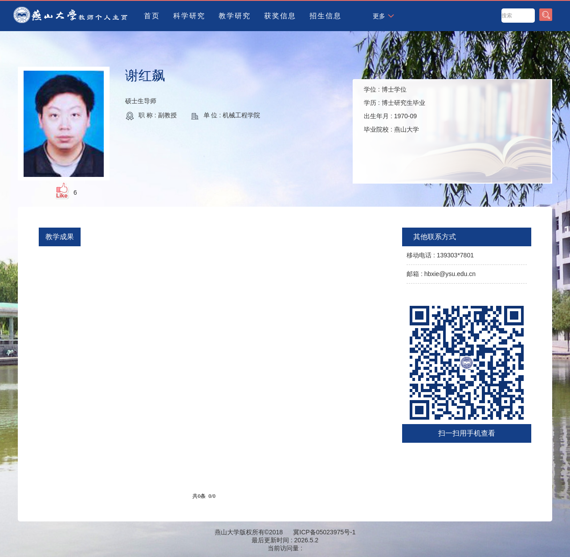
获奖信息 (280, 16)
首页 (152, 16)
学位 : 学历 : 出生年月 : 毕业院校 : (394, 109)
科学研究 (189, 16)
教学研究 (235, 16)
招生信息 (325, 16)
